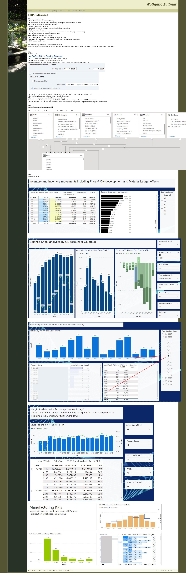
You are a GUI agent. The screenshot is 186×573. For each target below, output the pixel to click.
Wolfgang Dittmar (161, 4)
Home (30, 11)
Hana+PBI (61, 11)
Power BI (42, 11)
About (35, 11)
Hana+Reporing (45, 570)
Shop (57, 570)
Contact (74, 11)
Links (68, 11)
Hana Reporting (52, 11)
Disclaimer (82, 11)
